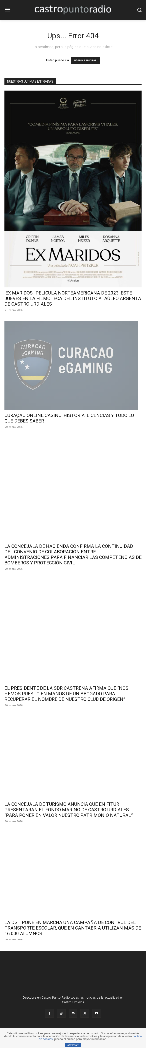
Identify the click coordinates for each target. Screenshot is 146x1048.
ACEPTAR (73, 1045)
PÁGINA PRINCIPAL (85, 60)
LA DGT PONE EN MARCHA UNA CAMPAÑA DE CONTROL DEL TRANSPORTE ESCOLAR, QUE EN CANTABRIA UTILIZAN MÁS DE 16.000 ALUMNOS (72, 928)
